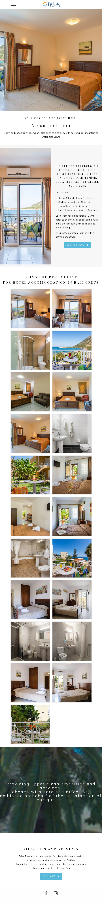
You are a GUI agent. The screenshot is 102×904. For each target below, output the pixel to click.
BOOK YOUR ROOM (77, 245)
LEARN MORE (51, 876)
